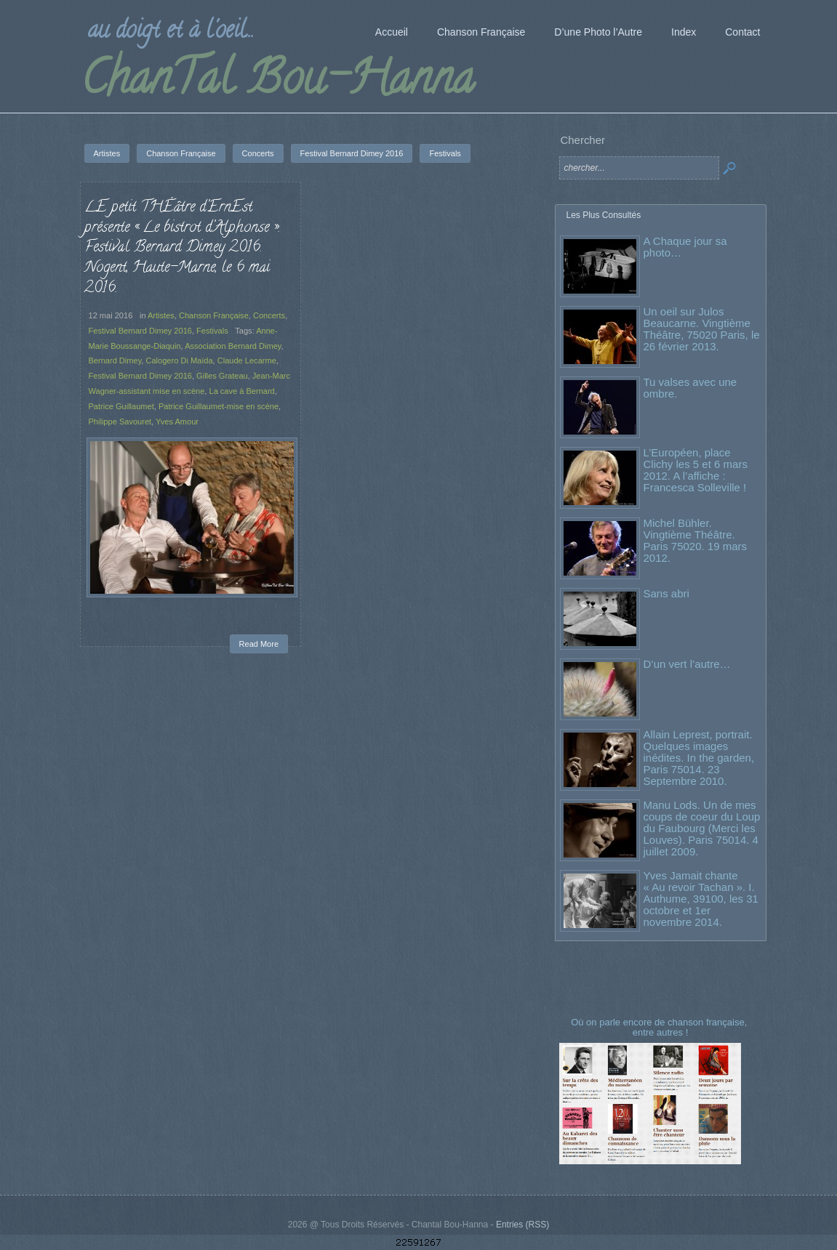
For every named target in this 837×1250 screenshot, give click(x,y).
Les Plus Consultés (603, 215)
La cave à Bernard (241, 391)
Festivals (212, 330)
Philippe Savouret (120, 421)
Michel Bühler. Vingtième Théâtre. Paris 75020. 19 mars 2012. (696, 540)
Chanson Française (214, 315)
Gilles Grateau (222, 375)
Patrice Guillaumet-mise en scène (219, 406)
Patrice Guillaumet (121, 406)
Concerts (269, 315)
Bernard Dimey (115, 360)
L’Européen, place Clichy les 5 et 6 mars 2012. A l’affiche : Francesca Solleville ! (696, 469)
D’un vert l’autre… (687, 664)
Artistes (161, 315)
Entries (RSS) (522, 1224)
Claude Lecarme (246, 360)
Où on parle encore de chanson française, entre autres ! (660, 1027)
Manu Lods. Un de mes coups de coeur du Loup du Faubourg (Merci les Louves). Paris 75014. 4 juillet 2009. (702, 828)
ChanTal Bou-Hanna (277, 83)
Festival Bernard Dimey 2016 (140, 330)
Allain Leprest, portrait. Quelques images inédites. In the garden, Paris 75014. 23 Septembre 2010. (699, 757)
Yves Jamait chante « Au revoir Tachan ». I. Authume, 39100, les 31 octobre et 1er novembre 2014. (701, 898)
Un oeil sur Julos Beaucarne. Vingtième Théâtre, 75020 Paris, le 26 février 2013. (702, 328)
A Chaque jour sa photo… (685, 247)
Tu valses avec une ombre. (690, 388)
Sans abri (666, 593)
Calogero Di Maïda (179, 360)
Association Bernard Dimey (233, 346)
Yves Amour (177, 421)
